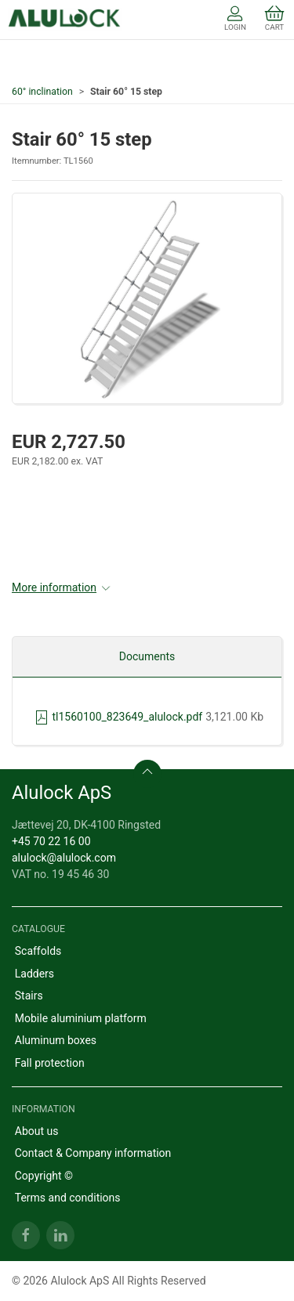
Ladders (34, 973)
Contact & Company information (93, 1153)
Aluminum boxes (55, 1040)
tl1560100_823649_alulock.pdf (118, 716)
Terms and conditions (68, 1197)
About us (37, 1131)
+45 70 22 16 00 (51, 841)
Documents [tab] (147, 656)
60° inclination (42, 91)
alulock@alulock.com (64, 857)
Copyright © (44, 1175)
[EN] (64, 19)
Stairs (29, 995)
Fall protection (50, 1063)
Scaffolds (38, 951)
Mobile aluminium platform (81, 1018)
